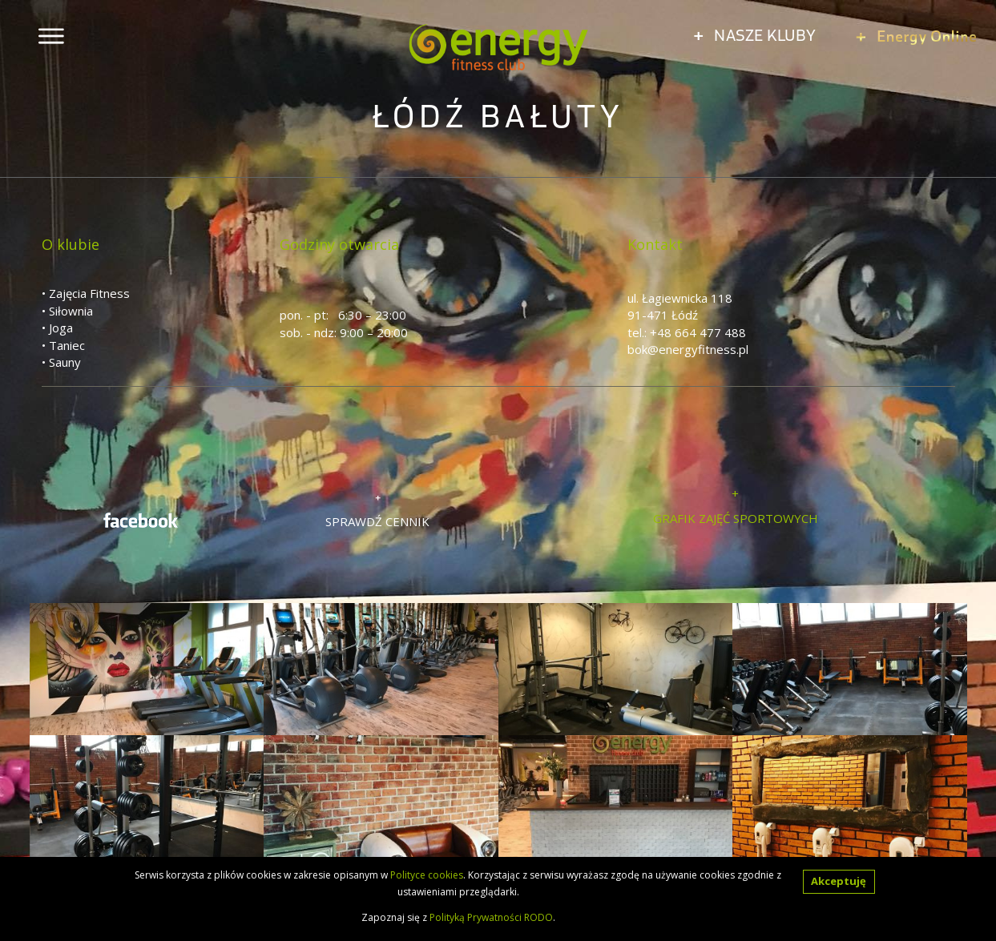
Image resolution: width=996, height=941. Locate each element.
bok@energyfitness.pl (687, 349)
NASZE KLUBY (755, 34)
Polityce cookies (426, 875)
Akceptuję (838, 881)
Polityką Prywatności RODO (491, 917)
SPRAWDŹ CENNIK (377, 521)
